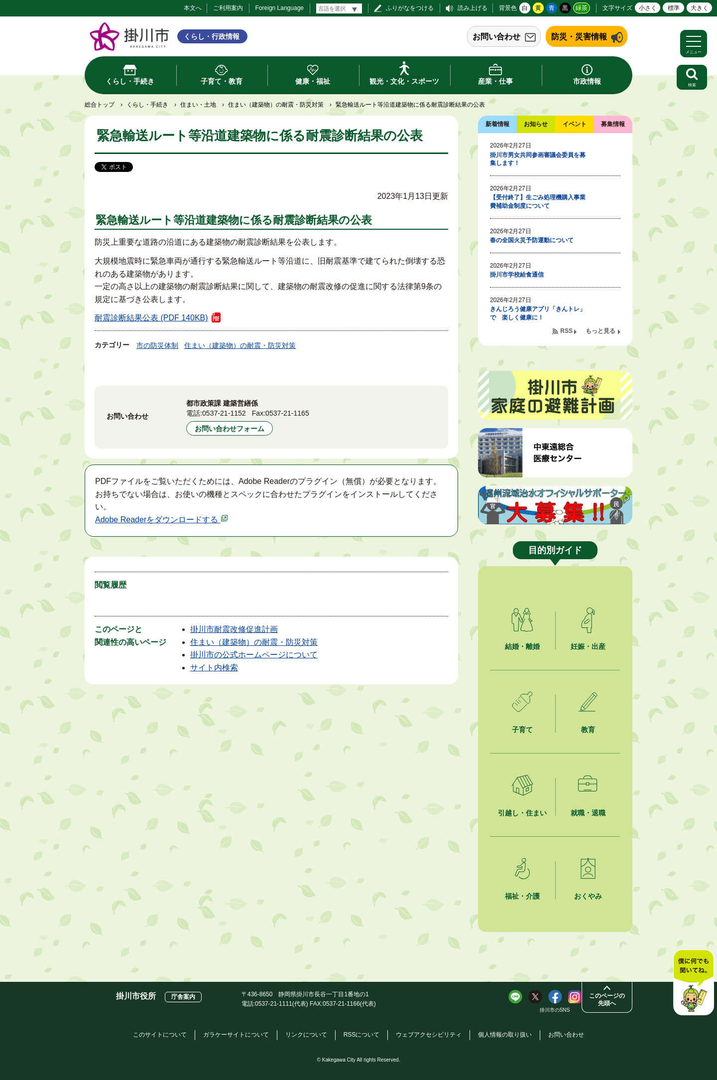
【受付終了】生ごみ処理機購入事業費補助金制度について (538, 201)
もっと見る (600, 330)
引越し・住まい (522, 813)
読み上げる (472, 7)
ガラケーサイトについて (236, 1034)
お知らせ (536, 124)
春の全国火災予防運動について (532, 240)
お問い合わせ (496, 36)
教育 (588, 730)
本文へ (193, 7)
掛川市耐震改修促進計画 (234, 629)
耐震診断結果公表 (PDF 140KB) (151, 317)
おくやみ (588, 896)
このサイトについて (160, 1034)
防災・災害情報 (579, 36)
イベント (575, 124)
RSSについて (362, 1034)
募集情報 (613, 124)
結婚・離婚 (522, 646)
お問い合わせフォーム (229, 429)
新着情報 (497, 124)
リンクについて (306, 1034)
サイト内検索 (214, 667)
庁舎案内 (183, 996)
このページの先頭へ (607, 999)
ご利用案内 (228, 7)
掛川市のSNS (555, 1010)
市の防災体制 (157, 345)
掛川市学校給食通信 (517, 274)
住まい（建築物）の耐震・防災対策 (276, 104)
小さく (648, 7)
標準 (674, 7)
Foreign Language (279, 7)
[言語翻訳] (339, 8)
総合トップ (100, 104)
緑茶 (582, 7)
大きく (700, 7)
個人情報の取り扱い (505, 1034)
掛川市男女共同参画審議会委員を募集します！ (538, 159)
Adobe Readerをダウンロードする (162, 519)
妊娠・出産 (588, 646)
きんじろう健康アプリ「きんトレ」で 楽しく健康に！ (538, 313)
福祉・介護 (522, 896)
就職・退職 (588, 813)
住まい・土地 (198, 104)
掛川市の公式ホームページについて (254, 654)
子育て (522, 730)
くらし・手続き (147, 104)
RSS (566, 330)
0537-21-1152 (224, 413)
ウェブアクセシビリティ (429, 1034)
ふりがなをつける (410, 7)
